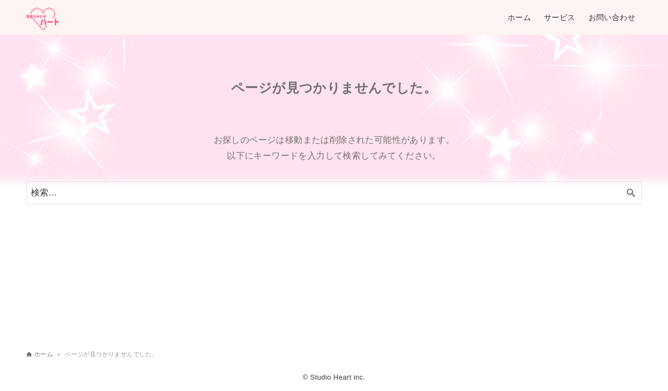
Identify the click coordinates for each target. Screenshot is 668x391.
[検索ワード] (334, 192)
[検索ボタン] (631, 192)
